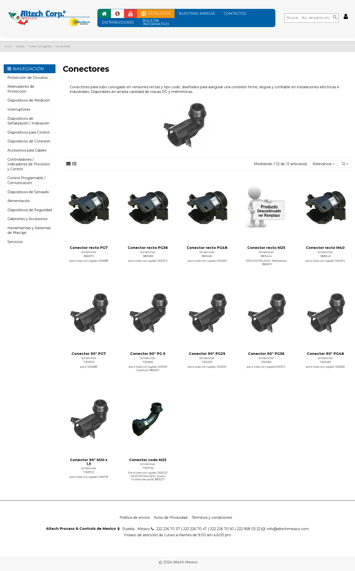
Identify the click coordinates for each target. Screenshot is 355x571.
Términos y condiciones (212, 517)
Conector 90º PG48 (325, 353)
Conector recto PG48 (207, 247)
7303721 (88, 472)
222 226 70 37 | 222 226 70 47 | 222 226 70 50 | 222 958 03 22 (208, 529)
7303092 (147, 362)
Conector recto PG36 (148, 247)
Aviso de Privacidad (170, 517)
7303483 (325, 362)
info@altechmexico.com (288, 529)
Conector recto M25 (266, 247)
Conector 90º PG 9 (147, 353)
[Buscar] (311, 18)
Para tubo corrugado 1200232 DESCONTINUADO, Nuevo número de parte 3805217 (148, 476)
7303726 (147, 468)
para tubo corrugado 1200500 (207, 260)
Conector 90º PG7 (88, 353)
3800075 (88, 256)
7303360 (266, 362)
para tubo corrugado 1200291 (207, 366)
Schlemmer (88, 252)
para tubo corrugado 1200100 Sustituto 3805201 (148, 368)
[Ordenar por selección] (323, 164)
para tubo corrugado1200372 (266, 366)
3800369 (148, 256)
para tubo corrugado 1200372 (148, 260)
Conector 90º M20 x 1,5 (88, 462)
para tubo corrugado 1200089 (88, 260)
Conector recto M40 (325, 247)
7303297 (207, 362)
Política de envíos (135, 517)
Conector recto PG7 (89, 247)
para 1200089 (88, 366)
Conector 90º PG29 (207, 353)
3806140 (325, 256)
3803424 (266, 256)
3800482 (207, 256)
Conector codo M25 (147, 460)
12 (345, 164)
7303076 (88, 362)
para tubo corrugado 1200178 (88, 477)
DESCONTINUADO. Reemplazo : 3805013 (266, 262)
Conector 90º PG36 (266, 353)
